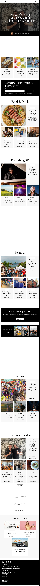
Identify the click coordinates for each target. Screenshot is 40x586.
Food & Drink (20, 101)
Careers (8, 566)
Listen (20, 10)
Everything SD (20, 160)
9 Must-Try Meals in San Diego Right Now (20, 501)
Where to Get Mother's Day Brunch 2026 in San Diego (20, 504)
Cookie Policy (10, 568)
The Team (13, 566)
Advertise (3, 566)
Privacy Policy (5, 568)
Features (20, 252)
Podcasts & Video (20, 435)
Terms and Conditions (17, 568)
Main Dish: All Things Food (10, 86)
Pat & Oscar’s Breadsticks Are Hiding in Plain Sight (20, 497)
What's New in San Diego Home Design (20, 510)
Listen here (19, 319)
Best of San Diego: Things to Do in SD (12, 85)
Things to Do (20, 376)
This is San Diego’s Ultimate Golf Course (19, 508)
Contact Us (19, 566)
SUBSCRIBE (29, 90)
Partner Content (20, 518)
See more (20, 150)
